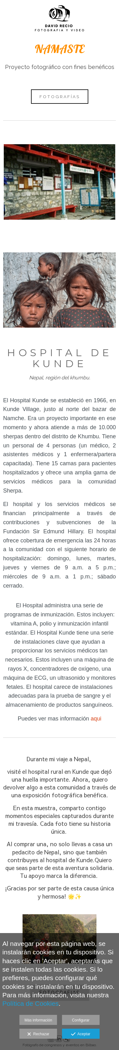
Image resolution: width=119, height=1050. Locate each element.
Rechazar (38, 1034)
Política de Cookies (31, 1003)
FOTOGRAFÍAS (59, 96)
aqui (96, 718)
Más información (38, 1020)
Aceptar (80, 1034)
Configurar (81, 1020)
